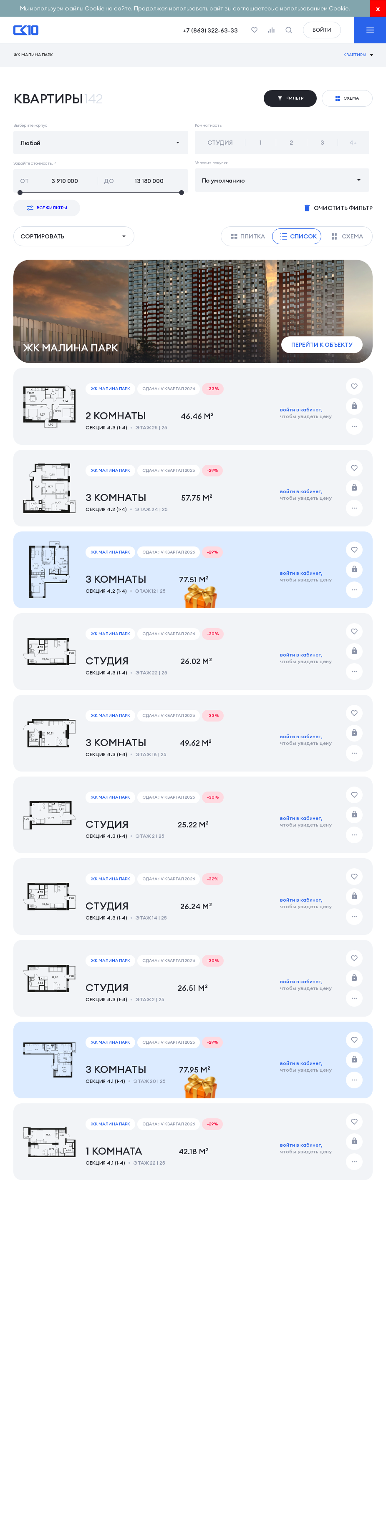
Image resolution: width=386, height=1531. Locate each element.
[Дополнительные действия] (354, 426)
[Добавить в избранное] (354, 386)
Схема (347, 236)
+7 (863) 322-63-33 (210, 30)
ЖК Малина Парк (33, 55)
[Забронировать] (354, 406)
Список (298, 236)
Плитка (247, 236)
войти (322, 30)
